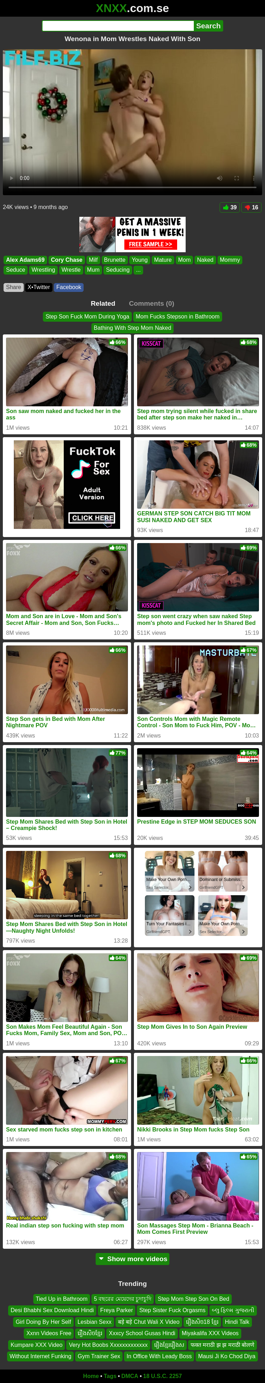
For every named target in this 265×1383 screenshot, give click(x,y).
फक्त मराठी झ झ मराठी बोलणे (222, 1345)
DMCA (129, 1376)
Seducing (118, 270)
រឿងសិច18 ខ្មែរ (202, 1322)
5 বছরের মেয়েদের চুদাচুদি (122, 1299)
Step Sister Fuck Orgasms (172, 1310)
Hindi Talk (237, 1322)
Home (91, 1376)
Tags (110, 1376)
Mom (184, 260)
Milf (93, 260)
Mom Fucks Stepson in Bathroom (178, 317)
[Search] (118, 26)
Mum (93, 270)
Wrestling (43, 270)
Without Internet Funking (40, 1356)
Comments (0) (151, 303)
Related (103, 303)
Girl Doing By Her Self (43, 1322)
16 (251, 207)
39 (230, 207)
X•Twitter (39, 287)
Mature (163, 260)
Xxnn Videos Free (48, 1333)
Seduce (15, 270)
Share (13, 287)
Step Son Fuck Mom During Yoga (87, 317)
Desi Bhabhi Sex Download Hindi (52, 1310)
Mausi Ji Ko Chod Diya (226, 1356)
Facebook (68, 287)
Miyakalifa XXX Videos (210, 1333)
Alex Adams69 (25, 260)
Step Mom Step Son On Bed (193, 1299)
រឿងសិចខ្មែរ (90, 1333)
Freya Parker (116, 1310)
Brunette (114, 260)
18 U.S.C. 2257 (162, 1376)
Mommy (230, 260)
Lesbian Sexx (95, 1322)
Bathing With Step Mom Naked (132, 328)
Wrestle (71, 270)
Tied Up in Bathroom (62, 1299)
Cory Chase (67, 260)
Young (140, 260)
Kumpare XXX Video (36, 1345)
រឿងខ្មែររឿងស (169, 1345)
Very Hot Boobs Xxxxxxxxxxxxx (108, 1345)
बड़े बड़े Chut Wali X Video (149, 1322)
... (138, 270)
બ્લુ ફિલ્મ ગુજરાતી (233, 1310)
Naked (205, 260)
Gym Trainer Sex (99, 1356)
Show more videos (133, 1259)
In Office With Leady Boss (159, 1356)
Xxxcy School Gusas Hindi (142, 1333)
